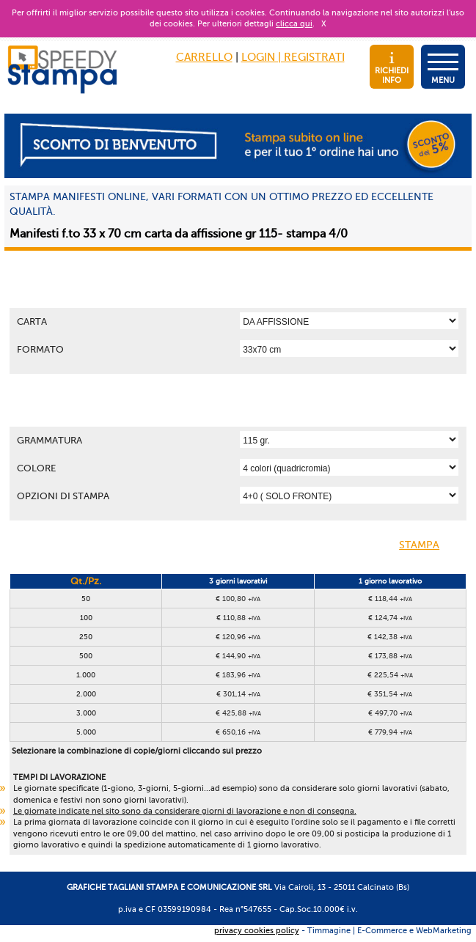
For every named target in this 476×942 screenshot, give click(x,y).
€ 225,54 (390, 675)
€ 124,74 (390, 618)
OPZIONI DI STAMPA (63, 495)
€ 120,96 (238, 637)
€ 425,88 (238, 713)
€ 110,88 (238, 618)
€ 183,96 (238, 675)
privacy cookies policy (256, 930)
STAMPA (431, 546)
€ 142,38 (389, 637)
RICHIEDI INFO (392, 68)
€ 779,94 (390, 732)
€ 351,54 (389, 694)
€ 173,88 (390, 656)
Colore (36, 468)
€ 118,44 (390, 599)
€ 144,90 (238, 656)
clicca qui (294, 24)
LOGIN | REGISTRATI (293, 57)
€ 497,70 (390, 713)
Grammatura (49, 440)
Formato (40, 349)
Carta (32, 321)
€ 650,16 (238, 732)
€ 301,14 (238, 694)
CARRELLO (204, 57)
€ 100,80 (238, 599)
